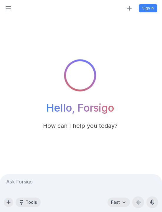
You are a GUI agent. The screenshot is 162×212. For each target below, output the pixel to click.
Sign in (148, 8)
